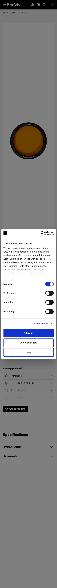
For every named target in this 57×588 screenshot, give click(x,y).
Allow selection (28, 342)
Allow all (28, 333)
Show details (41, 323)
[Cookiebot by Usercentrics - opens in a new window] (41, 233)
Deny (28, 352)
